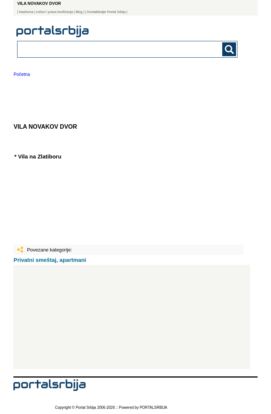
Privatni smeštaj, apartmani (49, 260)
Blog (79, 12)
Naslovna (26, 12)
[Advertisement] (131, 317)
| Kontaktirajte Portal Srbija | (106, 12)
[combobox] (106, 49)
